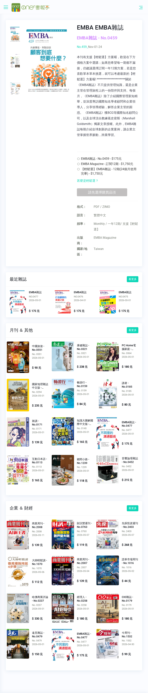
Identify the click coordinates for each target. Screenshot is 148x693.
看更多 (133, 279)
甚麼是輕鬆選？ (87, 181)
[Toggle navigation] (141, 7)
